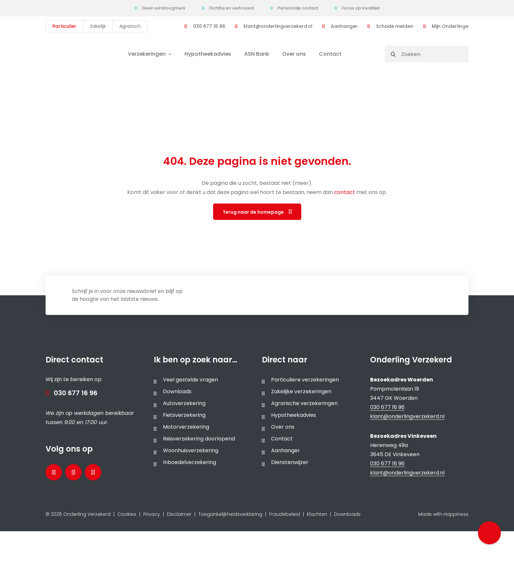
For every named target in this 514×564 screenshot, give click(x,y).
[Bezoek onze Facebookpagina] (54, 472)
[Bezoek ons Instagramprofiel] (93, 472)
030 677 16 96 (75, 393)
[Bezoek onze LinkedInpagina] (73, 472)
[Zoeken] (426, 54)
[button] (489, 532)
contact (345, 192)
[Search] (393, 54)
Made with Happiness (443, 514)
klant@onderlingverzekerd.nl (407, 416)
